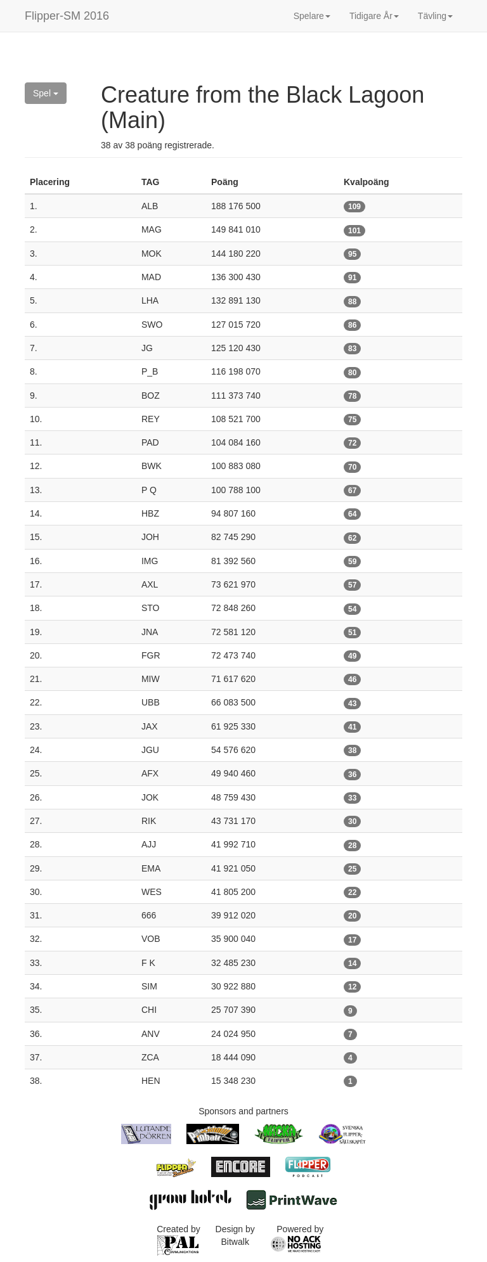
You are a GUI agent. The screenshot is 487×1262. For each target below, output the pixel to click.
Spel (45, 93)
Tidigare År (374, 16)
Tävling (435, 16)
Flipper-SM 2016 (67, 16)
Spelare (312, 16)
